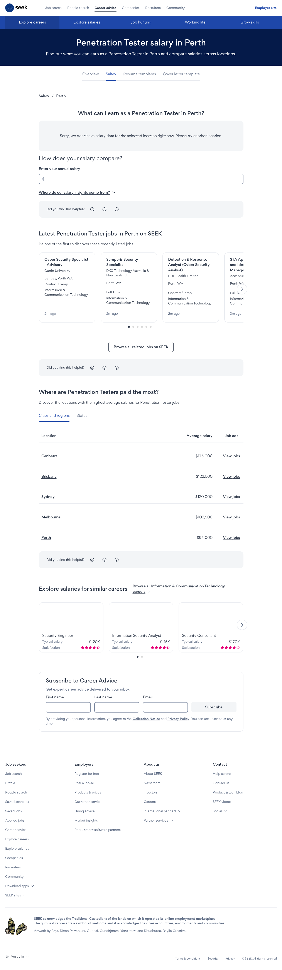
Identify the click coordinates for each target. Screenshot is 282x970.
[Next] (242, 289)
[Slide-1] (133, 327)
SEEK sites (13, 895)
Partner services (156, 820)
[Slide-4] (146, 327)
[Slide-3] (142, 327)
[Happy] (116, 209)
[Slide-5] (151, 327)
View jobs (231, 456)
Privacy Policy (178, 719)
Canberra (49, 456)
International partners (160, 811)
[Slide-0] (129, 327)
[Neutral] (104, 209)
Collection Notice (146, 719)
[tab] (92, 74)
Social (217, 811)
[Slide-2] (137, 327)
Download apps (17, 886)
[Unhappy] (92, 209)
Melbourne (51, 517)
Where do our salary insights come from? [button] (77, 192)
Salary (44, 96)
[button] (17, 957)
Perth (61, 96)
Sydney (48, 496)
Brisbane (49, 476)
